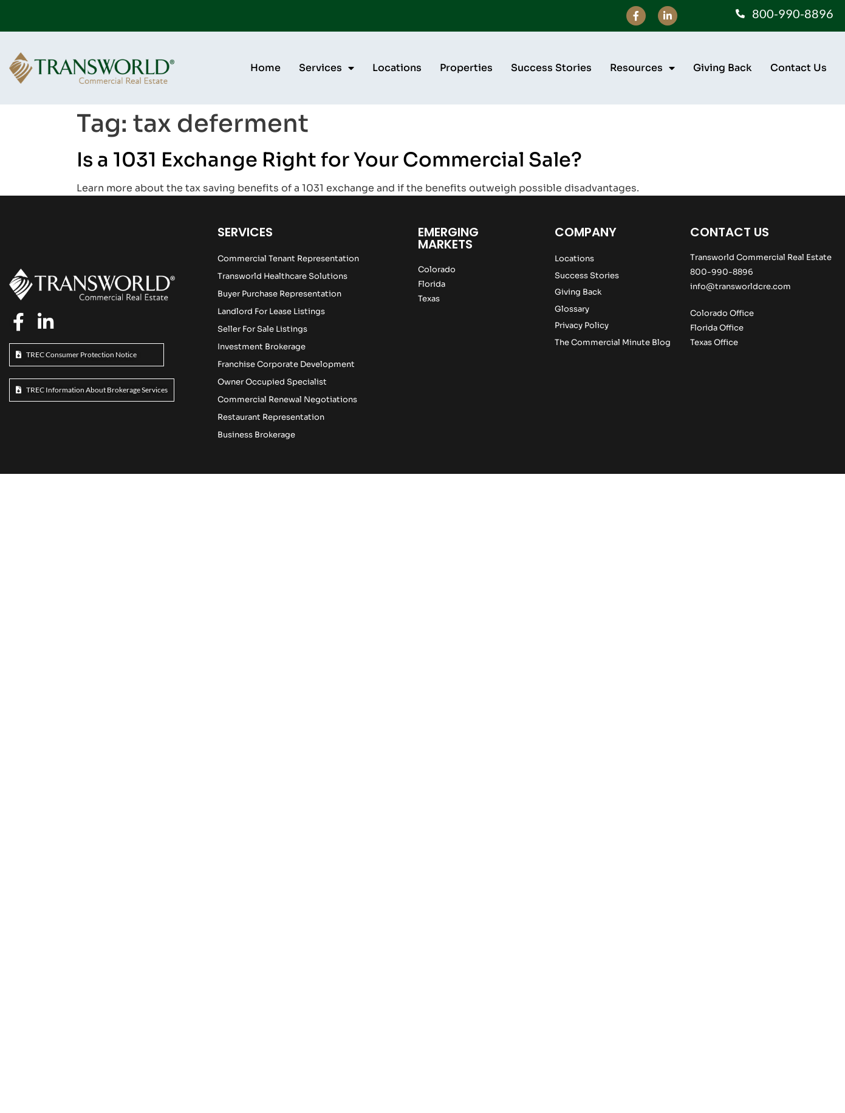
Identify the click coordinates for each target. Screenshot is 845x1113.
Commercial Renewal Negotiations (287, 399)
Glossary (572, 309)
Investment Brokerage (261, 346)
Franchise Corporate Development (286, 364)
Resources (642, 68)
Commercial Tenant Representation (288, 258)
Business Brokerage (256, 435)
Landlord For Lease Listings (271, 311)
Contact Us (798, 67)
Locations (397, 67)
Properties (466, 67)
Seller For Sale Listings (262, 329)
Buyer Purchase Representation (279, 294)
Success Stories (551, 67)
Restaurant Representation (270, 417)
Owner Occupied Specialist (272, 382)
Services (326, 68)
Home (265, 67)
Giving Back (722, 67)
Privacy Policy (582, 325)
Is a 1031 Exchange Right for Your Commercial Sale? (329, 160)
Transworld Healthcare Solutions (282, 276)
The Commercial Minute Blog (613, 342)
